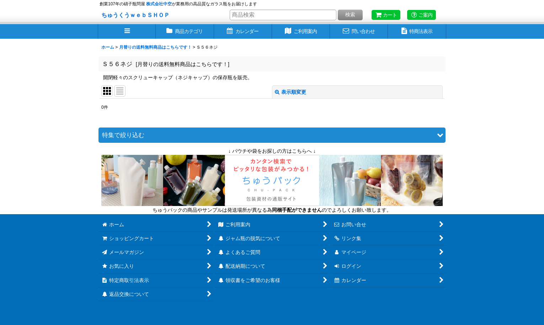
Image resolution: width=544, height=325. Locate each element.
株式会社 (159, 3)
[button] (127, 31)
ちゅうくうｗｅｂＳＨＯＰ (135, 15)
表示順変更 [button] (290, 92)
